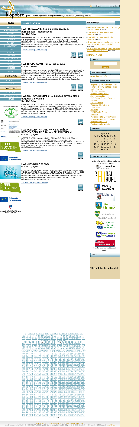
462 (32, 342)
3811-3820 (29, 409)
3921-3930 (53, 411)
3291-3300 (61, 398)
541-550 (47, 344)
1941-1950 (69, 370)
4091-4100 (61, 414)
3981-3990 (37, 412)
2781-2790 (37, 388)
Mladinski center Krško (99, 94)
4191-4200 (77, 416)
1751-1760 (45, 366)
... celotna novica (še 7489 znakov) (34, 82)
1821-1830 (37, 368)
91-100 (70, 334)
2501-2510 (69, 381)
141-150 (41, 335)
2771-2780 (29, 388)
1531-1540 (61, 362)
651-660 (53, 345)
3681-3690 (53, 406)
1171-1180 (29, 355)
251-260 (47, 337)
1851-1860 (61, 368)
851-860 (53, 348)
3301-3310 (69, 398)
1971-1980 (29, 371)
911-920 (27, 350)
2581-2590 (69, 383)
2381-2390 (37, 380)
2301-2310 (37, 378)
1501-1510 (37, 362)
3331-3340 (29, 399)
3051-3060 (61, 393)
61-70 (56, 334)
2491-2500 (61, 381)
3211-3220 (61, 396)
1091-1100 (29, 353)
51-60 (52, 334)
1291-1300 (61, 357)
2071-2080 (45, 373)
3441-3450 (53, 401)
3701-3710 (69, 406)
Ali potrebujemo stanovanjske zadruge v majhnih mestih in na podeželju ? (103, 43)
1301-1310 (69, 357)
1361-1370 (53, 358)
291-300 (72, 337)
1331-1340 (29, 358)
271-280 (59, 337)
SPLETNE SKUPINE (10, 96)
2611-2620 (29, 385)
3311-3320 (77, 398)
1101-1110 (37, 353)
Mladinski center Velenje (100, 124)
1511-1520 (45, 362)
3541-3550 (69, 403)
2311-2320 (45, 378)
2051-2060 (29, 373)
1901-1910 (37, 370)
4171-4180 (61, 416)
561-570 (59, 344)
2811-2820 (61, 388)
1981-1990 (37, 371)
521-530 (34, 344)
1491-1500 (29, 362)
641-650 (47, 345)
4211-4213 (54, 417)
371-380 (59, 339)
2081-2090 (53, 373)
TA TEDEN (10, 27)
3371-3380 (61, 399)
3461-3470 (69, 401)
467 (48, 342)
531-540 (41, 344)
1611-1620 (61, 363)
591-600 (78, 344)
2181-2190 (69, 375)
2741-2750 (69, 386)
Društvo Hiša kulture (98, 122)
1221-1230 (69, 355)
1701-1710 (69, 365)
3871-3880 (77, 409)
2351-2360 (77, 378)
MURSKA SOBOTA (10, 46)
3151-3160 (77, 394)
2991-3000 (77, 391)
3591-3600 (45, 404)
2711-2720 (45, 386)
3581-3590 (37, 404)
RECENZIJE (11, 68)
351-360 (47, 339)
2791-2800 (45, 388)
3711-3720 (77, 406)
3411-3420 (29, 401)
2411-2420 (61, 380)
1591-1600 (45, 363)
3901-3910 (37, 411)
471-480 (64, 342)
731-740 (41, 347)
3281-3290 (53, 398)
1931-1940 (61, 370)
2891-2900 (61, 389)
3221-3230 (69, 396)
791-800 (78, 347)
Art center (94, 114)
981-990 (71, 350)
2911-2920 (77, 389)
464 (39, 342)
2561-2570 (53, 383)
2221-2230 (37, 376)
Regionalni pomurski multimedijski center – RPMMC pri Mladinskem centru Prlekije (103, 87)
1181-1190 (37, 355)
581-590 (72, 344)
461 (29, 342)
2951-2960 (45, 391)
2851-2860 (29, 389)
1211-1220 (61, 355)
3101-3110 (37, 394)
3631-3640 (77, 404)
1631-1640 (77, 363)
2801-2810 (53, 388)
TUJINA (10, 62)
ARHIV (10, 71)
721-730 (34, 347)
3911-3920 (45, 411)
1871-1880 (77, 368)
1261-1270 (37, 357)
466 (45, 342)
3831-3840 (45, 409)
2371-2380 (29, 380)
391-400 (72, 339)
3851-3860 (61, 409)
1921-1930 (53, 370)
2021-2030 (69, 371)
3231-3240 (77, 396)
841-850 (47, 348)
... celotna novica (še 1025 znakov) (34, 150)
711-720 (28, 347)
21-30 (38, 334)
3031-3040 (45, 393)
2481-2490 (53, 381)
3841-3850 (53, 409)
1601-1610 (53, 363)
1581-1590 (37, 363)
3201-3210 (53, 396)
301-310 (78, 337)
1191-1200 (45, 355)
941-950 (46, 350)
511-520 (28, 344)
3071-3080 (77, 393)
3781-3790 (69, 408)
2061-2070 (37, 373)
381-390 (65, 339)
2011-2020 (61, 371)
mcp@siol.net (111, 425)
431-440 (53, 340)
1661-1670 (37, 365)
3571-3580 (29, 404)
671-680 (65, 345)
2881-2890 (53, 389)
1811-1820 (29, 368)
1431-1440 (45, 360)
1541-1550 (69, 362)
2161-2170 (53, 375)
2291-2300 (29, 378)
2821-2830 (69, 388)
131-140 (34, 335)
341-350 (41, 339)
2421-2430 (69, 380)
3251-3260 (29, 398)
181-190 (65, 335)
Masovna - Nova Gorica (99, 105)
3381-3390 (69, 399)
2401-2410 (53, 380)
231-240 (34, 337)
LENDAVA (10, 33)
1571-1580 (29, 363)
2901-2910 (69, 389)
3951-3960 (77, 411)
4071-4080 (45, 414)
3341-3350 (37, 399)
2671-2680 (77, 385)
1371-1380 (61, 358)
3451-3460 (61, 401)
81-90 (65, 334)
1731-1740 (29, 366)
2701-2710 (37, 386)
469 (55, 342)
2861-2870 (37, 389)
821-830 (34, 348)
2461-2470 (37, 381)
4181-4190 (69, 416)
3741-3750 (37, 408)
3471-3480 (77, 401)
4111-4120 (77, 414)
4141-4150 (37, 416)
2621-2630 (37, 385)
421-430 (47, 340)
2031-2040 (77, 371)
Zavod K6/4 (95, 107)
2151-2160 (45, 375)
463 (36, 342)
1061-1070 (69, 352)
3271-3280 (45, 398)
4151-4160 (45, 416)
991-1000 (78, 350)
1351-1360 (45, 358)
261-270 (53, 337)
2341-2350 (69, 378)
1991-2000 (45, 371)
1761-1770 (53, 366)
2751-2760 (77, 386)
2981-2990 (69, 391)
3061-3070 (69, 393)
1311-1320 (77, 357)
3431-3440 (45, 401)
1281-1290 (53, 357)
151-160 (47, 335)
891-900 (78, 348)
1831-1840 (45, 368)
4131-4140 (29, 416)
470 (58, 342)
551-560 (53, 344)
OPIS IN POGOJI (10, 80)
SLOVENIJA (11, 55)
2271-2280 (77, 376)
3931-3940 (61, 411)
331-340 (34, 339)
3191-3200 (45, 396)
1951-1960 (77, 370)
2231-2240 (45, 376)
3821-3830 (37, 409)
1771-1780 (61, 366)
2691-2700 (29, 386)
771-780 (65, 347)
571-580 (65, 344)
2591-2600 (77, 383)
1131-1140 (61, 353)
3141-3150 (69, 394)
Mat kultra (94, 110)
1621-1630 (69, 363)
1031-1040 (45, 352)
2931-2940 (29, 391)
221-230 (28, 337)
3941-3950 (69, 411)
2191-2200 (77, 375)
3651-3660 (29, 406)
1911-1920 (45, 370)
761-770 (59, 347)
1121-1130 (53, 353)
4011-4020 (61, 412)
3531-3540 (61, 403)
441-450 (59, 340)
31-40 (42, 334)
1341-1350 (37, 358)
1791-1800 (77, 366)
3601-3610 (53, 404)
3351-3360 (45, 399)
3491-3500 (29, 403)
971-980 (65, 350)
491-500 (76, 342)
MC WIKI (11, 99)
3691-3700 (61, 406)
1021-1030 (37, 352)
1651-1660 (29, 365)
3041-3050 (53, 393)
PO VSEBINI (10, 65)
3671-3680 (45, 406)
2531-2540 (29, 383)
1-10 (29, 334)
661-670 (59, 345)
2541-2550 (37, 383)
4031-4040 (77, 412)
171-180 (59, 335)
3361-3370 (53, 399)
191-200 (72, 335)
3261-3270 (37, 398)
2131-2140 (29, 375)
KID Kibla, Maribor (97, 91)
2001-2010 (53, 371)
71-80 (61, 334)
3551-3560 (77, 403)
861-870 (59, 348)
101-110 (76, 334)
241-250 (41, 337)
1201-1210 (53, 355)
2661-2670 (69, 385)
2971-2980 (61, 391)
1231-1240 (77, 355)
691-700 (78, 345)
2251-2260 (61, 376)
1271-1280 (45, 357)
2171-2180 (61, 375)
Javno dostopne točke (99, 76)
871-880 (65, 348)
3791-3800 (77, 408)
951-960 (52, 350)
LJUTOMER (11, 40)
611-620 (28, 345)
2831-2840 (77, 388)
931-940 (40, 350)
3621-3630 (69, 404)
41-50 (47, 334)
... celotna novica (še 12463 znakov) (34, 182)
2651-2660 (61, 385)
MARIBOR (10, 43)
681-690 (72, 345)
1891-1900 (29, 370)
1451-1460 (61, 360)
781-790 (72, 347)
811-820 (28, 348)
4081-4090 (53, 414)
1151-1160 (77, 353)
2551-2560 (45, 383)
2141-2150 (37, 375)
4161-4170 (53, 416)
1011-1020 (29, 352)
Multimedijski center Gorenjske (102, 119)
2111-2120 (77, 373)
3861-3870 (69, 409)
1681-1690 (53, 365)
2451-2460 (29, 381)
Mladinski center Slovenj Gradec (103, 117)
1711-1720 (77, 365)
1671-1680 (45, 365)
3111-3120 (45, 394)
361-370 (53, 339)
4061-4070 (37, 414)
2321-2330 (53, 378)
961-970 (58, 350)
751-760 (53, 347)
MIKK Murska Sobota (98, 112)
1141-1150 (69, 353)
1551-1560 (77, 362)
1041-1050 (53, 352)
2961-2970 (53, 391)
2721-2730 (53, 386)
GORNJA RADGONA (11, 30)
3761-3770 (53, 408)
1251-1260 (29, 357)
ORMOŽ (10, 49)
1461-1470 (69, 360)
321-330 (28, 339)
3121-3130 (53, 394)
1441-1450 (53, 360)
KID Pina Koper (96, 103)
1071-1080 (77, 352)
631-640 (41, 345)
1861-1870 (69, 368)
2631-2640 (45, 385)
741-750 (47, 347)
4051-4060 (29, 414)
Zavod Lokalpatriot (97, 96)
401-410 (78, 339)
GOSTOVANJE (11, 93)
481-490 (70, 342)
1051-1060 (61, 352)
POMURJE (10, 52)
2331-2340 (61, 378)
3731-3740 (29, 408)
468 (52, 342)
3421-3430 (37, 401)
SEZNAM (11, 83)
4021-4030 (69, 412)
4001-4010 (53, 412)
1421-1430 (37, 360)
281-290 (65, 337)
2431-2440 (77, 380)
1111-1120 (45, 353)
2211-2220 (29, 376)
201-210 (78, 335)
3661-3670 (37, 406)
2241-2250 (53, 376)
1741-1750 (37, 366)
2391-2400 (45, 380)
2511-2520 (77, 381)
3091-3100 (29, 394)
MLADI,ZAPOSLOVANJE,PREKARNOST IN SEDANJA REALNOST (103, 50)
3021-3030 (37, 393)
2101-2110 (69, 373)
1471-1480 (77, 360)
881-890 (72, 348)
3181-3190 (37, 396)
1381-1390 (69, 358)
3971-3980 (29, 412)
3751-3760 (45, 408)
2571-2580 (61, 383)
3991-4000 (45, 412)
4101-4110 (69, 414)
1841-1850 (53, 368)
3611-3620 (61, 404)
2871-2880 (45, 389)
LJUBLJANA (11, 37)
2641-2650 (53, 385)
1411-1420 (29, 360)
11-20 (33, 334)
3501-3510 (37, 403)
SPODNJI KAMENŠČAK (11, 59)
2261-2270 (69, 376)
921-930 (33, 350)
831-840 (41, 348)
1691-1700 (61, 365)
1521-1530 (53, 362)
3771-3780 (61, 408)
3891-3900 (29, 411)
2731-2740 (61, 386)
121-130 (28, 335)
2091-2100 (61, 373)
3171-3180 (29, 396)
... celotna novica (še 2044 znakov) (34, 117)
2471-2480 (45, 381)
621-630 (34, 345)
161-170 (53, 335)
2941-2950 (37, 391)
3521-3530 (53, 403)
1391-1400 (77, 358)
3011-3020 (29, 393)
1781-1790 (69, 366)
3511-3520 (45, 403)
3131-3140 (61, 394)
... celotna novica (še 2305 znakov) (34, 50)
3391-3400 (77, 399)
